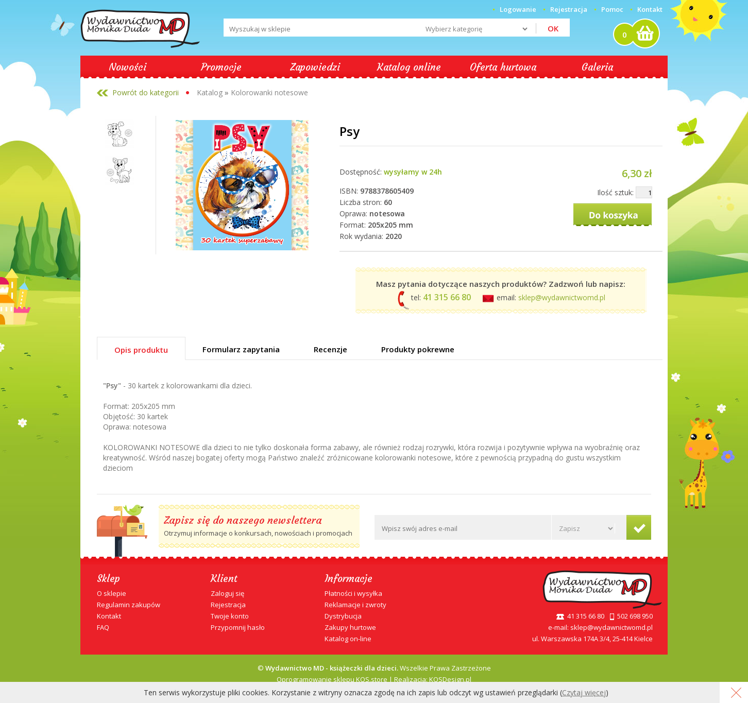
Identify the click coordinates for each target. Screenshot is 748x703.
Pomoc (612, 9)
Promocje (221, 67)
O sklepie (111, 593)
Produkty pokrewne (417, 349)
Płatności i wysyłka (353, 593)
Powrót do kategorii (145, 92)
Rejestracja (228, 604)
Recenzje (330, 349)
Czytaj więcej (584, 692)
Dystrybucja (343, 616)
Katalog (210, 92)
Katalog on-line (348, 638)
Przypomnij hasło (238, 627)
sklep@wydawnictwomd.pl (561, 297)
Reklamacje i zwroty (355, 604)
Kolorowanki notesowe (269, 92)
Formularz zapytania (241, 349)
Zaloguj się (227, 593)
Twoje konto (230, 616)
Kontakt (649, 9)
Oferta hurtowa (503, 67)
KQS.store (371, 679)
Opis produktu (141, 350)
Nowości (127, 67)
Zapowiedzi (315, 67)
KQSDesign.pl (450, 679)
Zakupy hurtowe (350, 627)
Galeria (597, 67)
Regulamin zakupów (128, 604)
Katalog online (409, 67)
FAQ (103, 627)
